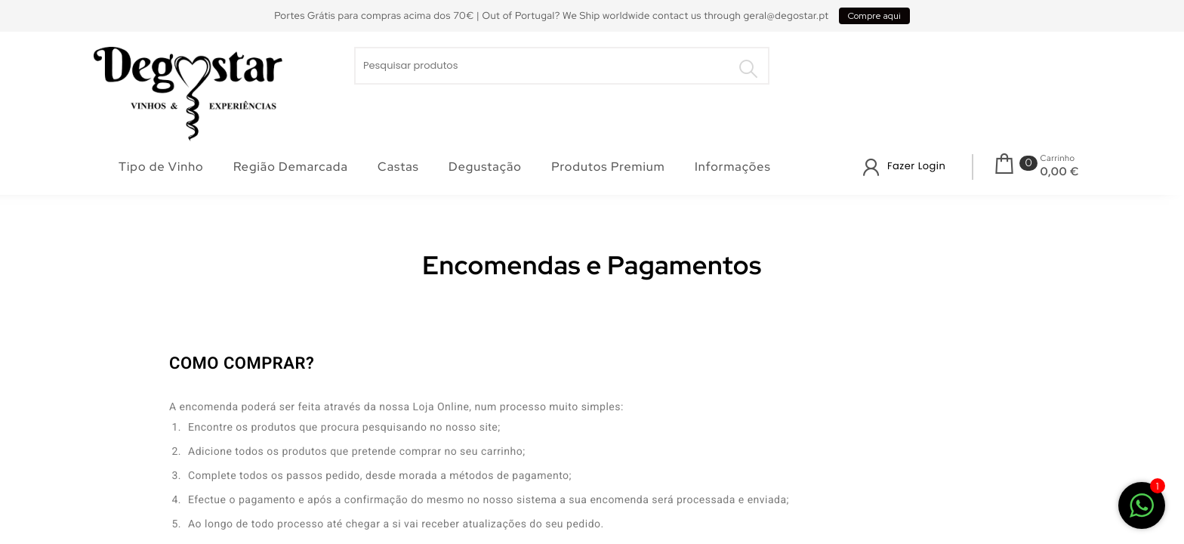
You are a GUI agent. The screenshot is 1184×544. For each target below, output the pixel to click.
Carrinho (1058, 158)
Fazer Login (916, 166)
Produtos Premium (607, 167)
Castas (398, 167)
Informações (733, 167)
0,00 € (1060, 171)
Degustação (485, 167)
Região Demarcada (290, 167)
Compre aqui (874, 16)
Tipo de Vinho (161, 167)
